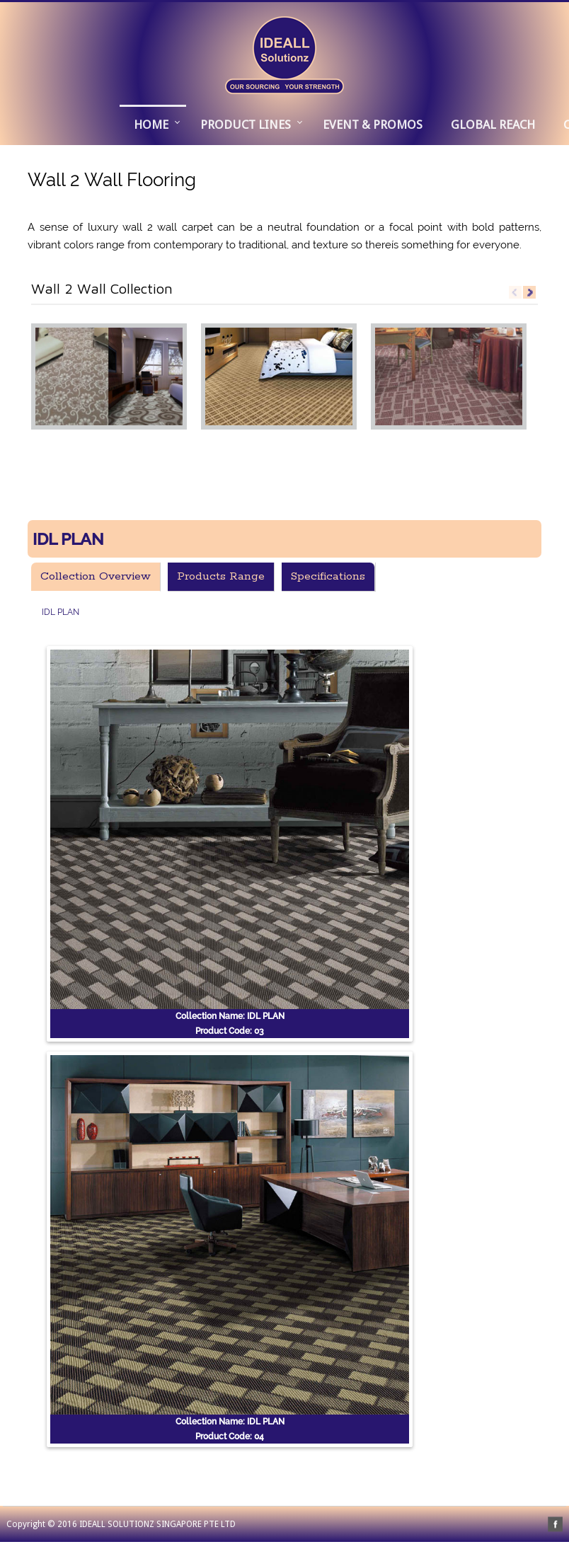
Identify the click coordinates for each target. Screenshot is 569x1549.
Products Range (221, 576)
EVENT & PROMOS (373, 124)
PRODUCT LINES (245, 124)
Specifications (328, 576)
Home (151, 124)
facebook (555, 1524)
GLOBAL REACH (493, 124)
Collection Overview (95, 576)
